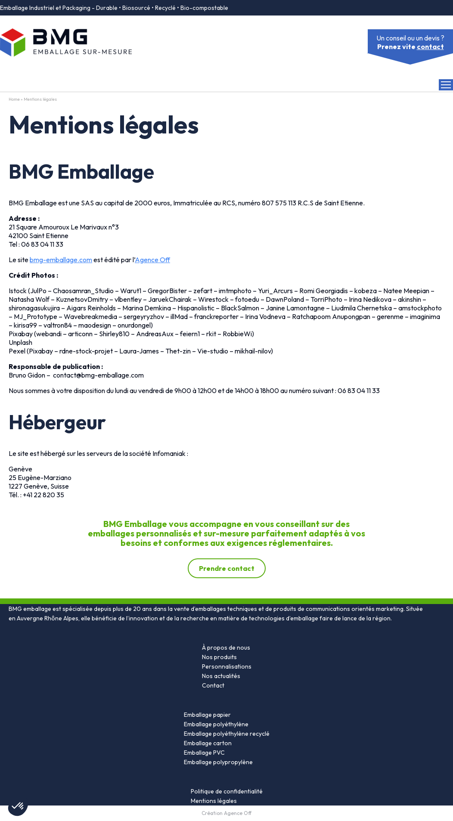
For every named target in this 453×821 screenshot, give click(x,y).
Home (14, 99)
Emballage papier (207, 715)
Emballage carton (208, 743)
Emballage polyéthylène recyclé (227, 733)
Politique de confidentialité (227, 791)
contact (430, 46)
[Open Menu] (446, 84)
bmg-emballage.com (61, 259)
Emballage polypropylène (218, 762)
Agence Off (152, 259)
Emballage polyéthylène (216, 724)
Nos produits (219, 657)
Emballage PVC (204, 752)
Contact (213, 685)
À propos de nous (226, 647)
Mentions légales (214, 801)
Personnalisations (226, 666)
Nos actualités (221, 676)
